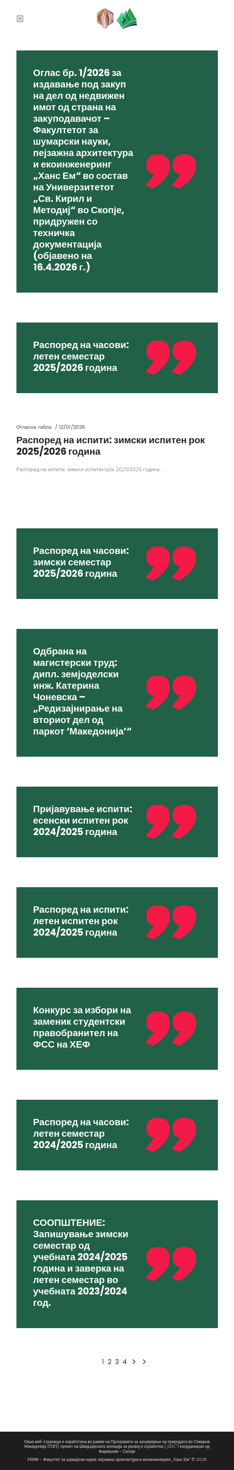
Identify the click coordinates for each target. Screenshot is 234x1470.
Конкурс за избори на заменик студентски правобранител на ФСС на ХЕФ (82, 1027)
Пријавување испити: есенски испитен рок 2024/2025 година (82, 820)
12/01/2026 (72, 426)
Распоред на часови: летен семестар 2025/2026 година (81, 356)
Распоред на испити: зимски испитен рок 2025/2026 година (110, 446)
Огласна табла (34, 426)
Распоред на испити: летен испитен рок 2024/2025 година (81, 921)
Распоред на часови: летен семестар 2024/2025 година (81, 1134)
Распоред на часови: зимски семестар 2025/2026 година (81, 562)
